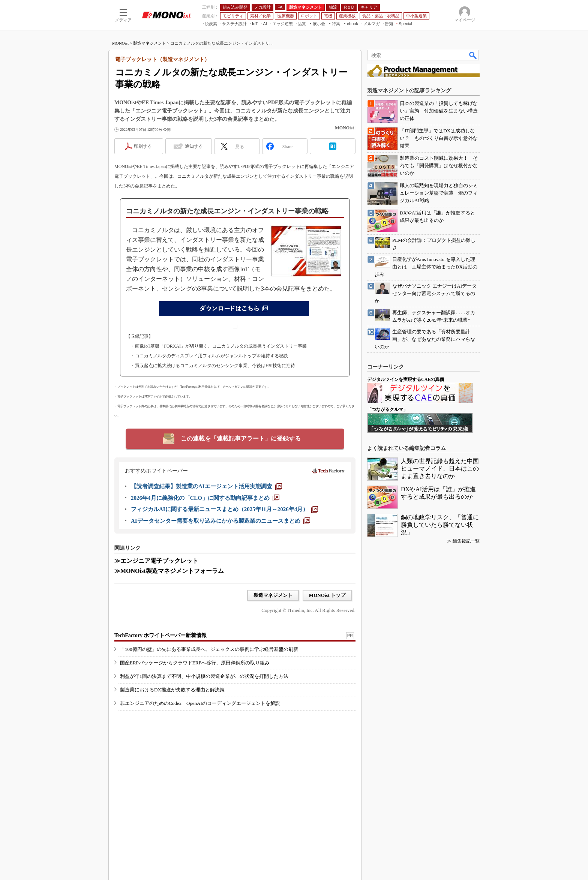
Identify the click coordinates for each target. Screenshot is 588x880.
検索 (473, 55)
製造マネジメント (149, 43)
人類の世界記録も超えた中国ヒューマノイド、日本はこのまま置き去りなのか (440, 468)
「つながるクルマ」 (387, 409)
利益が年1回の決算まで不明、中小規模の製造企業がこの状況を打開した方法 (204, 676)
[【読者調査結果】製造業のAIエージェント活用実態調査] (206, 486)
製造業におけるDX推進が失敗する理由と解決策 (172, 690)
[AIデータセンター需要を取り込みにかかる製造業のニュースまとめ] (220, 521)
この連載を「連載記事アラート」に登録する (241, 438)
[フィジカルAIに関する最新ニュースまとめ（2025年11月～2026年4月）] (224, 509)
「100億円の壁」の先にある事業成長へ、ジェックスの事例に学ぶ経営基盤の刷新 (209, 649)
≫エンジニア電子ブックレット (156, 561)
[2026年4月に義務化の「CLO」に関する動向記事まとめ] (205, 498)
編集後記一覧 (466, 541)
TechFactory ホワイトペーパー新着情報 (160, 635)
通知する (194, 146)
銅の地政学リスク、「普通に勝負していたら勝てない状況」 (440, 524)
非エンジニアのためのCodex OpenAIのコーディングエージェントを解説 (200, 703)
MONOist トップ (327, 595)
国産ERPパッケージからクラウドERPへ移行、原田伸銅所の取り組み (195, 663)
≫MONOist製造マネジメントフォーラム (169, 571)
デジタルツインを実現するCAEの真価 (405, 379)
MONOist (120, 43)
